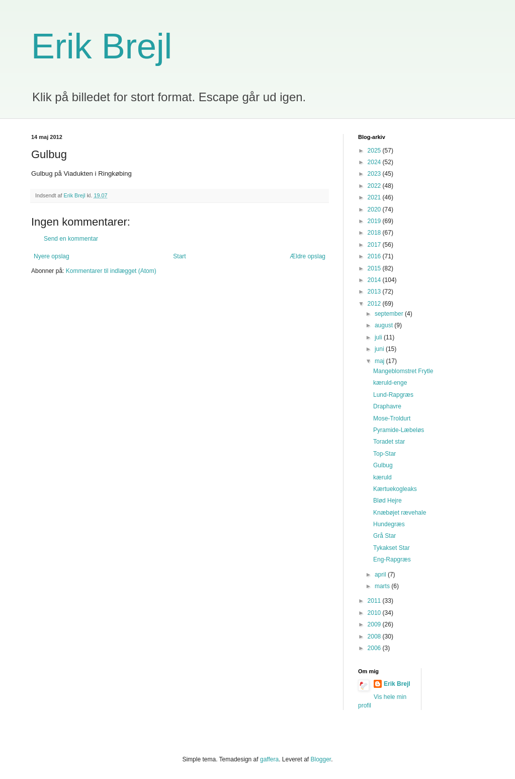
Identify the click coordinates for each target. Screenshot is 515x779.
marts (383, 586)
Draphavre (387, 406)
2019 (375, 221)
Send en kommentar (71, 238)
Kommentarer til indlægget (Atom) (111, 270)
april (381, 574)
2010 (375, 612)
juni (380, 348)
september (390, 313)
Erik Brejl (101, 46)
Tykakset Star (391, 547)
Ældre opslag (307, 256)
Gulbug (383, 465)
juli (379, 337)
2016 (375, 256)
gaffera (269, 759)
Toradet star (389, 441)
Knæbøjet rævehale (399, 512)
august (384, 325)
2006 (375, 648)
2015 (375, 268)
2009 (375, 624)
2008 (375, 636)
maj (380, 361)
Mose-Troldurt (391, 418)
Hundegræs (389, 524)
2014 (375, 280)
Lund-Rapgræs (393, 394)
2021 (375, 197)
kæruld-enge (390, 382)
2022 (375, 185)
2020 (375, 209)
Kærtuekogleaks (395, 488)
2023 (375, 173)
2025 (375, 150)
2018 (375, 232)
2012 (375, 303)
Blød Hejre (387, 500)
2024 (375, 162)
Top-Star (384, 453)
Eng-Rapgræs (392, 559)
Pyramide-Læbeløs (398, 430)
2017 (375, 244)
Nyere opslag (51, 256)
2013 (375, 291)
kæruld (382, 477)
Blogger (321, 759)
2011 (375, 600)
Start (179, 256)
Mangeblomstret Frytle (403, 371)
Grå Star (384, 535)
